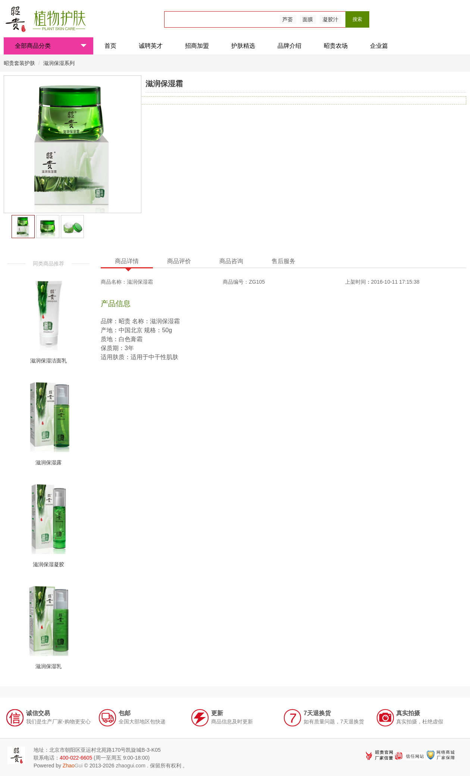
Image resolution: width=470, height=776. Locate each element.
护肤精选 (243, 46)
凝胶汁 (330, 19)
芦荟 (287, 19)
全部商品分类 (51, 46)
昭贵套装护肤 (20, 63)
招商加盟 (197, 46)
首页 (110, 46)
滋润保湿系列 (59, 63)
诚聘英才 (151, 46)
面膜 (308, 19)
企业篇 (379, 46)
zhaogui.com (130, 766)
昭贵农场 (336, 46)
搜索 (357, 19)
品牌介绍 (289, 46)
